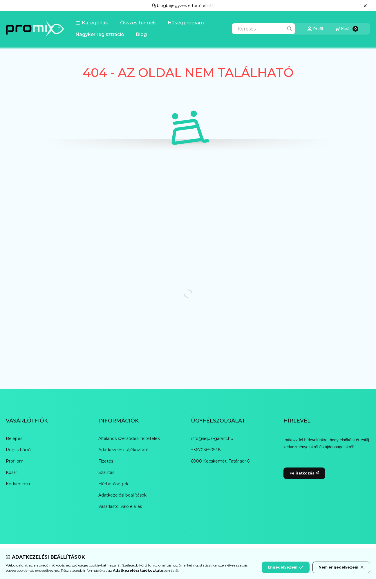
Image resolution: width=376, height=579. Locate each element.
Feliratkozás (304, 473)
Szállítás (106, 472)
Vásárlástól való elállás (120, 506)
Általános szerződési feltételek (129, 438)
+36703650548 (206, 449)
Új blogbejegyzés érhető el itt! (182, 5)
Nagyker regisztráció (99, 34)
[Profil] (315, 29)
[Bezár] (365, 6)
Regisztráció (18, 449)
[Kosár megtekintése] (347, 29)
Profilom (15, 461)
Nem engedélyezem (341, 567)
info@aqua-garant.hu (212, 438)
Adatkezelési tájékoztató (123, 449)
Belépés (14, 438)
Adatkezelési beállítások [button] (122, 495)
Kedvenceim (19, 483)
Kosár (11, 472)
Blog (141, 34)
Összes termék (138, 23)
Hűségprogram (186, 23)
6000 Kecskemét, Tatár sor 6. (220, 461)
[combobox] (263, 29)
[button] (92, 23)
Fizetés (105, 461)
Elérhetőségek (113, 483)
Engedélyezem (285, 567)
